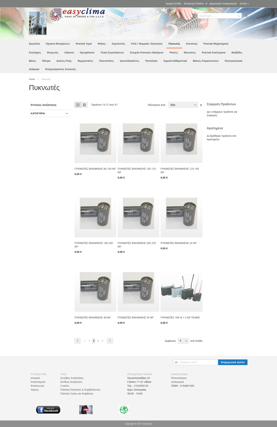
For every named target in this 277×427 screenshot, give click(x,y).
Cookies (64, 385)
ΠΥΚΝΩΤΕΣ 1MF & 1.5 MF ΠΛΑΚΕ (180, 317)
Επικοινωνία (37, 385)
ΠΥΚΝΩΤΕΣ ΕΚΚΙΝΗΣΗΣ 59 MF (136, 317)
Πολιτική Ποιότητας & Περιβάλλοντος (80, 389)
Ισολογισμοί (177, 381)
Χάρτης (35, 389)
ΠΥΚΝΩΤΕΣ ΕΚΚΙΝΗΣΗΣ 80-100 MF (95, 168)
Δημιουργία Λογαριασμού (223, 3)
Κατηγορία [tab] (38, 113)
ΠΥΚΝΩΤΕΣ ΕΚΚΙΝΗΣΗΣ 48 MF (92, 317)
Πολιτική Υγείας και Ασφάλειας (76, 393)
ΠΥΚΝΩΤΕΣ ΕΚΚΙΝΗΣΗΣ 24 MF (178, 243)
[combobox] (220, 16)
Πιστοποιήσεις (179, 378)
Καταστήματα (38, 381)
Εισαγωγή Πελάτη (193, 3)
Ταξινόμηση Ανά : (157, 104)
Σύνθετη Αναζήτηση (71, 381)
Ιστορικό (35, 378)
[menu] (138, 56)
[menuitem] (34, 43)
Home (32, 79)
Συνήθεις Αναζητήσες (72, 378)
